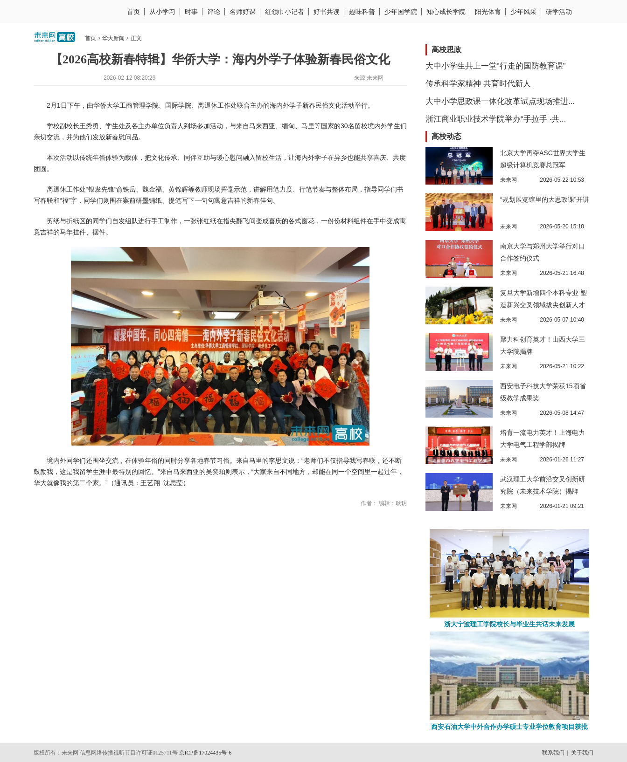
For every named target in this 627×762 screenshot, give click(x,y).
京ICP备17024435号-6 (205, 752)
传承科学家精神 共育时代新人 (478, 83)
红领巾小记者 (284, 11)
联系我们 (553, 752)
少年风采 (523, 11)
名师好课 (243, 11)
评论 (213, 11)
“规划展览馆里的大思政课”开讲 (544, 199)
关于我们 (582, 752)
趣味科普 (362, 11)
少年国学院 (400, 11)
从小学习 (162, 11)
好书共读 (327, 11)
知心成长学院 (446, 11)
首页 (133, 11)
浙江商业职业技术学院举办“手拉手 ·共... (495, 119)
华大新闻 (113, 38)
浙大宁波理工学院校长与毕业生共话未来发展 (509, 624)
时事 (191, 11)
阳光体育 (488, 11)
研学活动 (559, 11)
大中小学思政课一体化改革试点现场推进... (500, 101)
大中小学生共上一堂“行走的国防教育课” (495, 66)
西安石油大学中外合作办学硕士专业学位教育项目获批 (509, 726)
